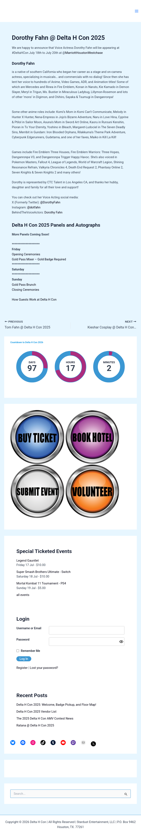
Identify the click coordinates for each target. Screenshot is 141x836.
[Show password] (121, 641)
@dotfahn (33, 207)
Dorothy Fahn (53, 212)
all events (22, 595)
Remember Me (30, 651)
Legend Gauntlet (27, 560)
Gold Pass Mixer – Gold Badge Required (39, 259)
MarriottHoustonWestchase (84, 53)
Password (22, 639)
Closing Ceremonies (25, 290)
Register (21, 668)
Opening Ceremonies (26, 254)
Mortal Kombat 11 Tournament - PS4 (41, 583)
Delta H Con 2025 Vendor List (36, 711)
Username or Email (28, 628)
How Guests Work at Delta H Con (34, 299)
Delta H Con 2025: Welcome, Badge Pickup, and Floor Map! (56, 705)
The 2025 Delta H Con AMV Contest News (44, 718)
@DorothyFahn (50, 202)
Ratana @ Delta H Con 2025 (35, 725)
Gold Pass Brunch (24, 285)
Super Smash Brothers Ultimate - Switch (43, 572)
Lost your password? (44, 668)
